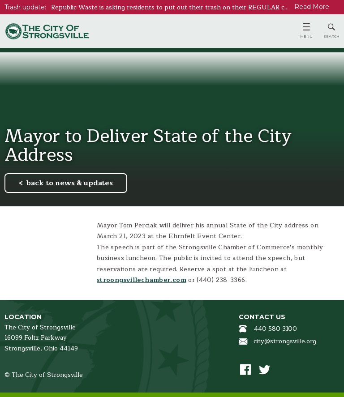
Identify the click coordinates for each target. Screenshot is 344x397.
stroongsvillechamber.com (141, 280)
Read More (311, 7)
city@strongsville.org (285, 341)
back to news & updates (69, 183)
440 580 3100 (275, 329)
